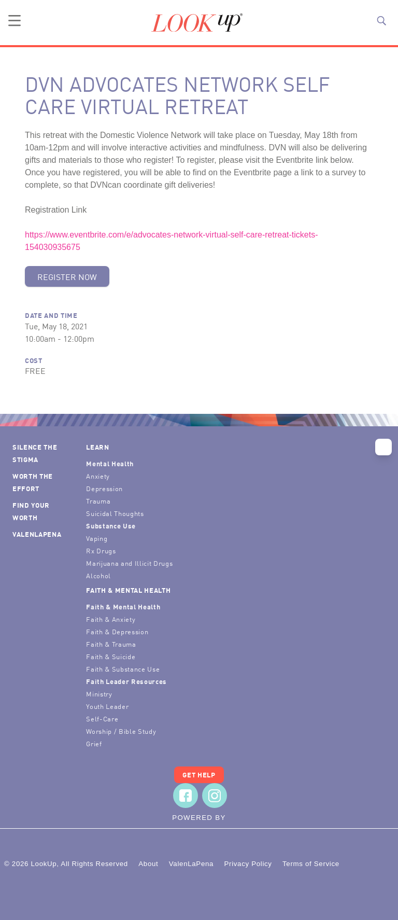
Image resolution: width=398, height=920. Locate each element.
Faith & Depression (117, 631)
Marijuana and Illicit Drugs (129, 563)
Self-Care (102, 718)
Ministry (99, 694)
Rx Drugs (101, 550)
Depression (104, 488)
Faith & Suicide (110, 656)
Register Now (67, 276)
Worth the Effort (32, 482)
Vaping (96, 538)
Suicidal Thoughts (115, 513)
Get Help (198, 774)
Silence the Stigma (34, 453)
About (148, 864)
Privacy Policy (248, 864)
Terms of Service (310, 864)
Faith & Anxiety (110, 619)
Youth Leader (107, 706)
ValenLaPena (36, 534)
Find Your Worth (31, 511)
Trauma (98, 501)
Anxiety (98, 476)
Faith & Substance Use (123, 669)
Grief (94, 743)
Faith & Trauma (111, 644)
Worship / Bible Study (121, 731)
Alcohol (98, 575)
